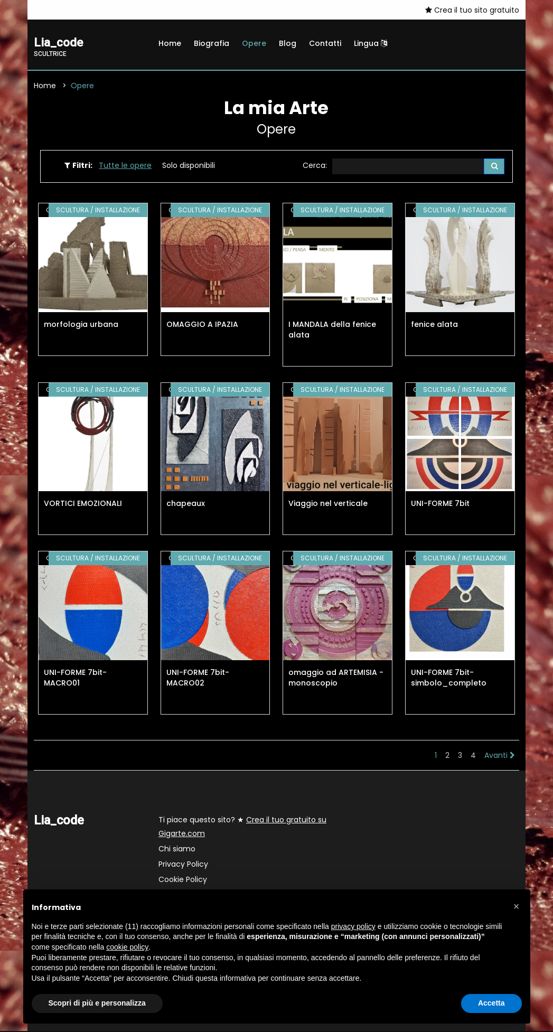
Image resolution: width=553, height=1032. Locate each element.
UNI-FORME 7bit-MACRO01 (75, 678)
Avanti (499, 756)
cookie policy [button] (127, 947)
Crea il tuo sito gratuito (472, 10)
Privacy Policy (183, 865)
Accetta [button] (491, 1003)
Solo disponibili (188, 166)
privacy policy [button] (353, 926)
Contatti (325, 43)
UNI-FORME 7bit (440, 505)
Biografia (211, 43)
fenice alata (434, 325)
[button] (516, 906)
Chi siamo (176, 850)
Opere (254, 43)
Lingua (370, 43)
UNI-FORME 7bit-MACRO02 (197, 678)
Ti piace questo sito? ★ (242, 827)
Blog (287, 43)
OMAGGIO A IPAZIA (202, 325)
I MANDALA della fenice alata (332, 330)
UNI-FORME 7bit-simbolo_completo (448, 678)
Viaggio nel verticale (328, 505)
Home (169, 43)
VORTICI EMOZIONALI (83, 505)
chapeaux (185, 505)
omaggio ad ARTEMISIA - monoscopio (335, 678)
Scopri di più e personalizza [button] (97, 1003)
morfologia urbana (81, 325)
